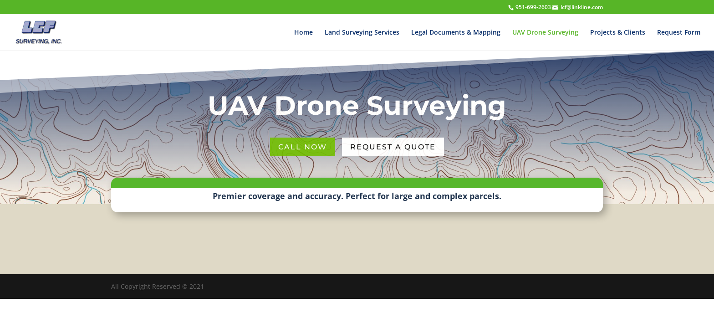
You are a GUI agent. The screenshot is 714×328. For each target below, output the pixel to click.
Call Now (302, 147)
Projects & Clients (617, 32)
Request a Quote (393, 147)
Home (303, 32)
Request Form (678, 32)
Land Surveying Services (362, 32)
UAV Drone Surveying (545, 32)
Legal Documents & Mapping (455, 32)
